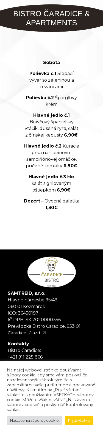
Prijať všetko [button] (79, 420)
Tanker (51, 272)
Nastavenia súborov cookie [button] (34, 420)
